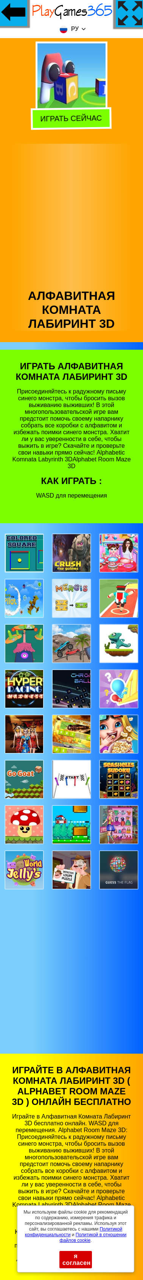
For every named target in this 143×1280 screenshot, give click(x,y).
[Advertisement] (71, 214)
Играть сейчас (72, 117)
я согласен (76, 1259)
